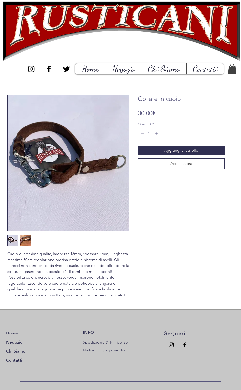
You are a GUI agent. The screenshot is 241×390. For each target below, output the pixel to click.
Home (12, 333)
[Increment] (157, 133)
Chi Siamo (15, 351)
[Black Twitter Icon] (66, 69)
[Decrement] (142, 133)
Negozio (14, 342)
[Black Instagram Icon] (31, 69)
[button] (232, 69)
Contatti (14, 360)
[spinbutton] (149, 133)
